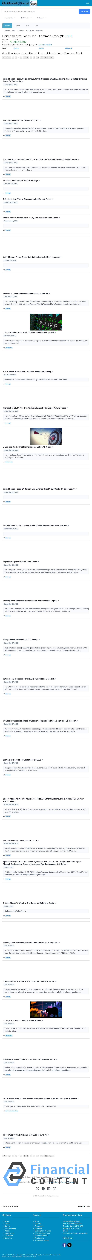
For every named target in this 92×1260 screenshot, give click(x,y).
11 (42, 57)
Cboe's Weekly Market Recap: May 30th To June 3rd (26, 1135)
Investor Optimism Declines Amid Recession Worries (26, 293)
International (30, 30)
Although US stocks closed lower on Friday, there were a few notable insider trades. (36, 380)
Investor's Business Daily (12, 1111)
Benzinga (8, 96)
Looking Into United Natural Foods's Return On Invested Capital (31, 601)
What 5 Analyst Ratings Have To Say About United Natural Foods (31, 218)
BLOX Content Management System (17, 1256)
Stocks (18, 25)
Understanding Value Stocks (16, 911)
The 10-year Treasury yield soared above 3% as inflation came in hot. (31, 1106)
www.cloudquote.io (63, 1177)
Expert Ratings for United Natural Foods (21, 562)
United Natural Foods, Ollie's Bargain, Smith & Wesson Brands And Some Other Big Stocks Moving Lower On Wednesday (45, 80)
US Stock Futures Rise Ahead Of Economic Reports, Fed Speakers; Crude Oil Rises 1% (40, 721)
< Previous (6, 57)
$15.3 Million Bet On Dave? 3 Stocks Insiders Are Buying (28, 371)
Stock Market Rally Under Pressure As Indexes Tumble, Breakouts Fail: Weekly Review (41, 1098)
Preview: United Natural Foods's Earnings (21, 180)
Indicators (40, 18)
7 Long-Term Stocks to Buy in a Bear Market (23, 1020)
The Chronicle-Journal (16, 1254)
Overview (7, 30)
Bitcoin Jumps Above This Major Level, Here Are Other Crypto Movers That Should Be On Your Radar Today (43, 800)
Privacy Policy (53, 1182)
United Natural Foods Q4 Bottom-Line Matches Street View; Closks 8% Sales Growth (40, 489)
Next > (51, 57)
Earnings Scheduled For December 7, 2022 (22, 120)
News (13, 30)
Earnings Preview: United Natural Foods (21, 840)
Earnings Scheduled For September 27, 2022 (23, 760)
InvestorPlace (9, 347)
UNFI (68, 36)
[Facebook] (43, 1189)
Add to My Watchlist (45, 45)
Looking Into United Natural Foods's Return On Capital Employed (31, 942)
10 (38, 57)
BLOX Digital (32, 1256)
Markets (7, 25)
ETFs (27, 25)
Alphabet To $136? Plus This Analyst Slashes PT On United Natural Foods (35, 408)
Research (68, 48)
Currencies (20, 30)
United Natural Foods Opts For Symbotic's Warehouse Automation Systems (36, 525)
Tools (36, 25)
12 (46, 57)
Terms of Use (49, 1254)
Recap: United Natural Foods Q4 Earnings (21, 640)
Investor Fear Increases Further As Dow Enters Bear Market (29, 679)
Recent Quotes (8, 18)
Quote (16, 48)
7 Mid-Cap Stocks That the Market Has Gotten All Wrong (28, 447)
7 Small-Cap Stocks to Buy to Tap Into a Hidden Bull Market (29, 332)
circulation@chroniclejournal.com (75, 1233)
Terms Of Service (67, 1182)
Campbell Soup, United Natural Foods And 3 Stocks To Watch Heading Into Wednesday (41, 159)
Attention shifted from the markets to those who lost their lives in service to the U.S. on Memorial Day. (44, 1143)
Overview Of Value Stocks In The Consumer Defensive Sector (30, 1059)
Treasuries (39, 30)
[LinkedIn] (48, 1189)
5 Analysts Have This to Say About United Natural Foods (28, 199)
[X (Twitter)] (37, 1189)
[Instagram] (54, 1189)
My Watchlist (25, 18)
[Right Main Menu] (87, 3)
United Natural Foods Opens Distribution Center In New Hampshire (32, 257)
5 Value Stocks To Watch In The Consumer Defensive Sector (29, 903)
